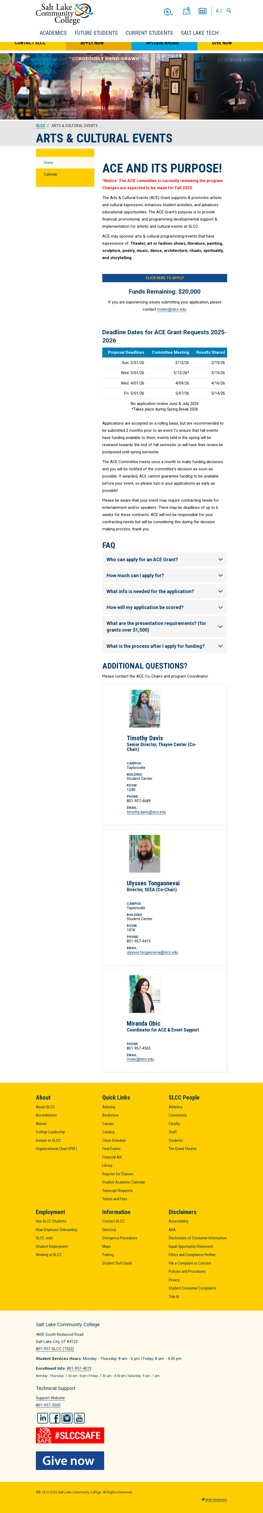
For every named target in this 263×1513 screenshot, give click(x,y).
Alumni (41, 1123)
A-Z (219, 11)
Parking (108, 1254)
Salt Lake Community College (64, 14)
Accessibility (178, 1221)
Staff (173, 1132)
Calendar (50, 174)
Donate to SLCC (48, 1140)
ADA (172, 1229)
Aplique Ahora (162, 42)
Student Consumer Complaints (192, 1288)
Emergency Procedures (119, 1238)
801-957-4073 (79, 1368)
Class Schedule (114, 1140)
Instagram (67, 1418)
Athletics (176, 1107)
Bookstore (110, 1115)
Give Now (222, 42)
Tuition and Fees (114, 1199)
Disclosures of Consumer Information (198, 1238)
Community (177, 1115)
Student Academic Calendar (123, 1182)
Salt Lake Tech (199, 33)
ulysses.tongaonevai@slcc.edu (152, 952)
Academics (53, 33)
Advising (108, 1107)
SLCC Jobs (44, 1238)
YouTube (79, 1418)
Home (48, 162)
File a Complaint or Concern (190, 1263)
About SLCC (45, 1107)
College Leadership (50, 1132)
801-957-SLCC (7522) (55, 1348)
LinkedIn (42, 1418)
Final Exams (111, 1148)
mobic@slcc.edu (171, 309)
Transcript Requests (117, 1190)
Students (176, 1140)
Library (107, 1165)
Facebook (54, 1418)
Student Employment (52, 1246)
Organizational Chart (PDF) (56, 1148)
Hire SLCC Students (51, 1221)
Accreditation (46, 1115)
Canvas (108, 1123)
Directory (109, 1229)
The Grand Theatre (183, 1148)
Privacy (174, 1280)
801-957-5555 (48, 1405)
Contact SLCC (30, 42)
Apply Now (92, 42)
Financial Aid (112, 1157)
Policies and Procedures (187, 1271)
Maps (106, 1246)
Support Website (50, 1398)
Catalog (108, 1132)
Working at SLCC (49, 1254)
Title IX (174, 1296)
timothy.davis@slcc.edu (146, 812)
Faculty (174, 1123)
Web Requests (216, 1500)
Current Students (149, 33)
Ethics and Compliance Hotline (192, 1254)
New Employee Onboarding (56, 1229)
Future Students (96, 33)
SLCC (40, 125)
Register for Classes (118, 1174)
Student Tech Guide (117, 1263)
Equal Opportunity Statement (191, 1246)
